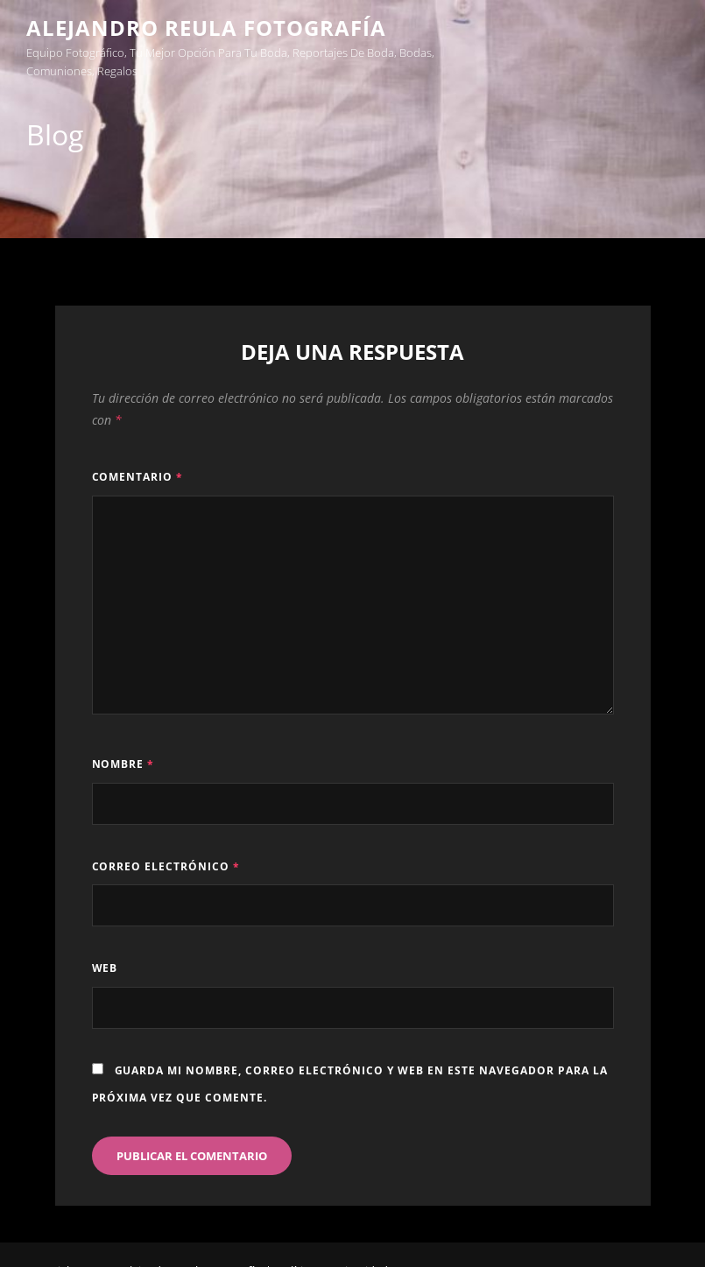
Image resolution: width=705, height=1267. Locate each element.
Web (105, 968)
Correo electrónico (166, 866)
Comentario (138, 476)
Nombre (123, 764)
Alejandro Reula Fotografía (206, 27)
